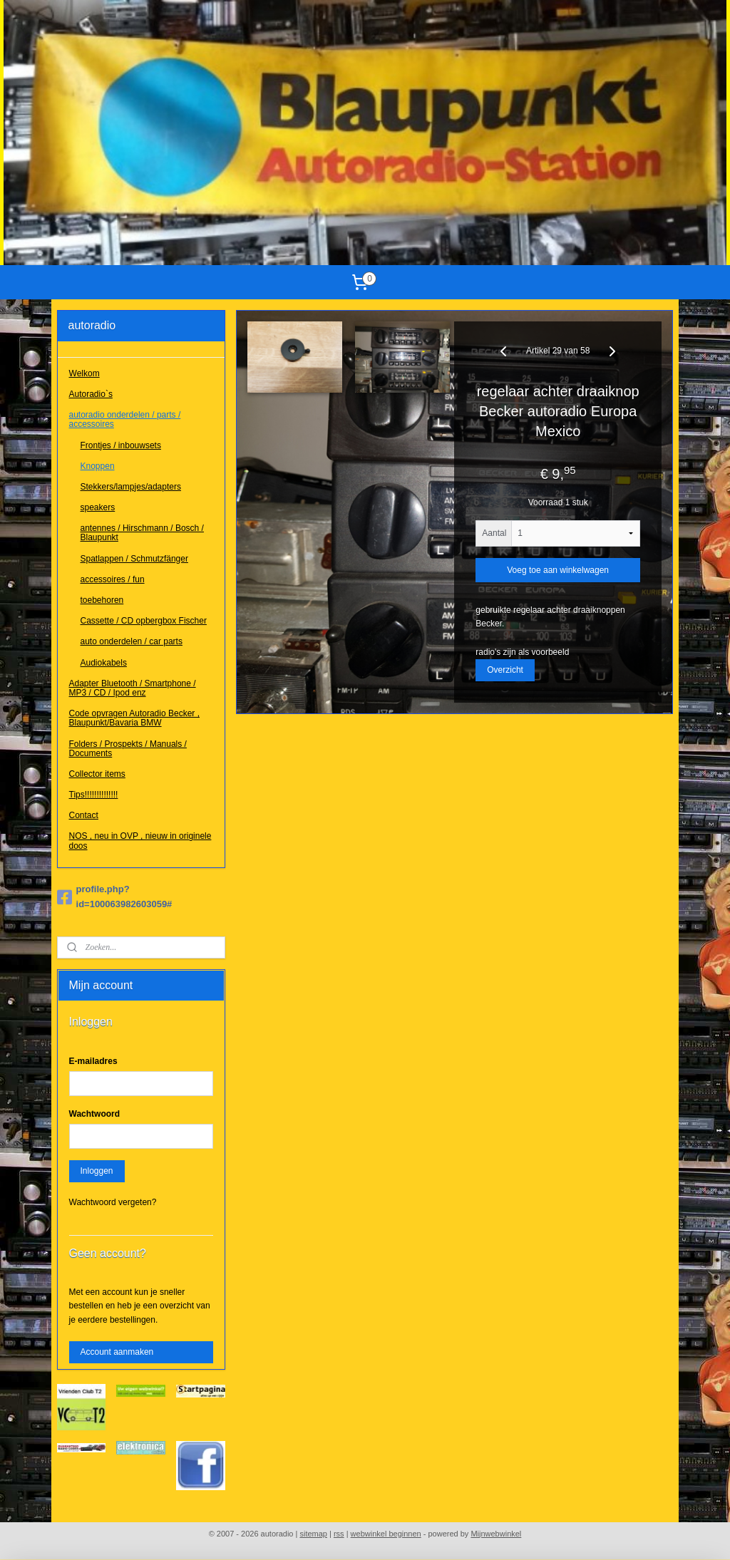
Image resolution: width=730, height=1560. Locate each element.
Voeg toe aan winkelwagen (559, 571)
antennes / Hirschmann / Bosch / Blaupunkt (142, 532)
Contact (83, 815)
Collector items (97, 774)
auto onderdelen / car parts (131, 641)
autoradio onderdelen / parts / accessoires (125, 419)
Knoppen (98, 466)
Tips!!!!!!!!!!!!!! (93, 795)
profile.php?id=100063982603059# (115, 896)
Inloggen (97, 1171)
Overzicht (506, 670)
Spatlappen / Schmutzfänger (134, 559)
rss (339, 1533)
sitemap (313, 1533)
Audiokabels (104, 663)
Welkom (84, 373)
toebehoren (102, 600)
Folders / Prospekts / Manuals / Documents (128, 748)
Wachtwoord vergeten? (113, 1202)
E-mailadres (93, 1061)
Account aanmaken (117, 1352)
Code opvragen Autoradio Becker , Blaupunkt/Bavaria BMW (134, 718)
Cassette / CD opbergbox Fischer (144, 621)
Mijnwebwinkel (496, 1533)
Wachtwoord (94, 1114)
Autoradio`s (91, 394)
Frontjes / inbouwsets (121, 445)
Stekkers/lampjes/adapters (131, 487)
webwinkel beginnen (386, 1533)
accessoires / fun (113, 579)
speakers (98, 507)
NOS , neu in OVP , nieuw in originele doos (140, 840)
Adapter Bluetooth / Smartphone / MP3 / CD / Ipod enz (132, 688)
